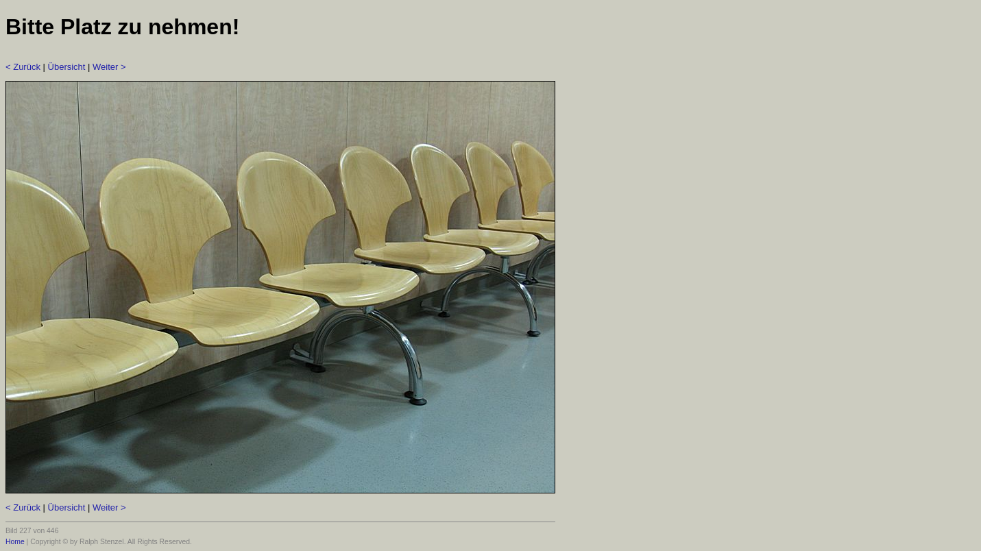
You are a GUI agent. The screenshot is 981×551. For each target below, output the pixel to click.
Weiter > (109, 67)
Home (15, 542)
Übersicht (67, 67)
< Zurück (22, 67)
